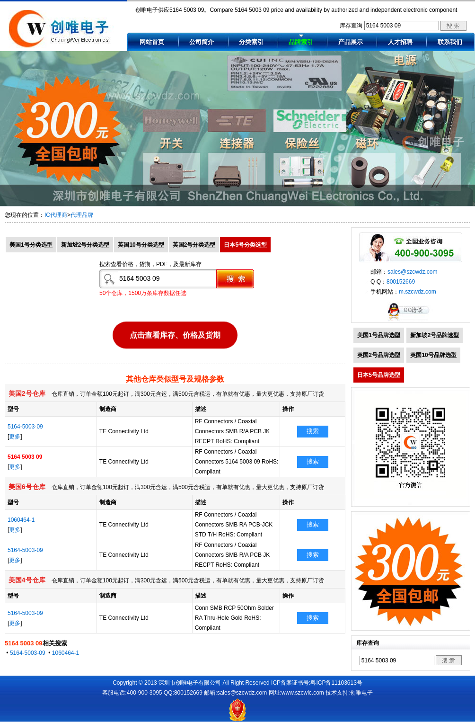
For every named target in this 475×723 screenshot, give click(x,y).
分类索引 (251, 41)
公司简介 (201, 41)
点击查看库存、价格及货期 (175, 334)
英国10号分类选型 (141, 244)
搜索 (313, 431)
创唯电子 (361, 692)
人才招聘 (400, 41)
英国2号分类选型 (194, 244)
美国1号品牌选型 (378, 335)
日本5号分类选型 (245, 244)
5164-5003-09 (25, 426)
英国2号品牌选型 (378, 355)
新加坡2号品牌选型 (434, 335)
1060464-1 (21, 520)
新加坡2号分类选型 (85, 244)
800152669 (401, 281)
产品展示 (350, 41)
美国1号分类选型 (31, 244)
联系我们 (450, 41)
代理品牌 (81, 215)
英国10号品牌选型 (433, 355)
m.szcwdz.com (417, 291)
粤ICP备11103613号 (336, 682)
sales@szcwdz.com (412, 271)
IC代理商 (55, 215)
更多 (14, 436)
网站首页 (152, 41)
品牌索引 (301, 41)
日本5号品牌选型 (378, 375)
